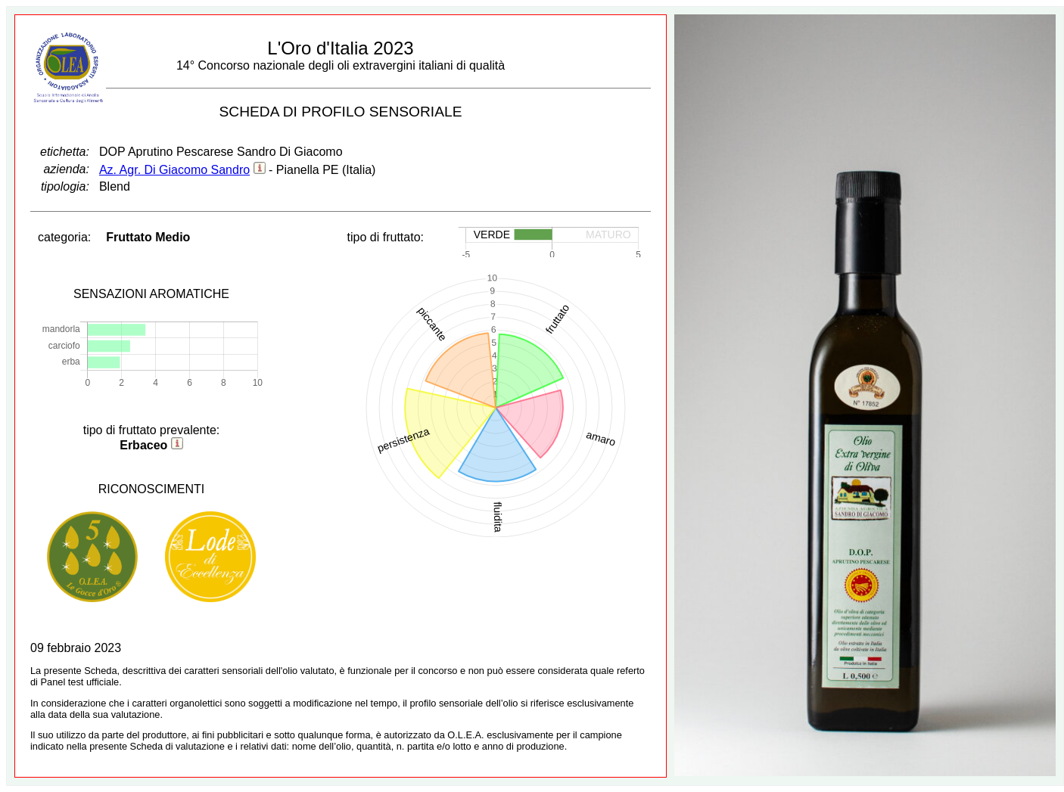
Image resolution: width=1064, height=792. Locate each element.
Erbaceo (143, 445)
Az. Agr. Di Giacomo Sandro (174, 169)
